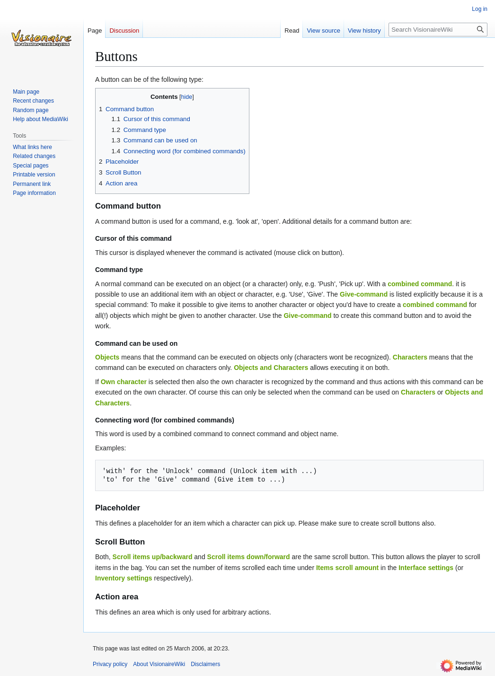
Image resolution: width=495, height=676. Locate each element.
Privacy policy (110, 664)
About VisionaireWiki (159, 664)
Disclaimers (205, 664)
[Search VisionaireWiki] (438, 29)
